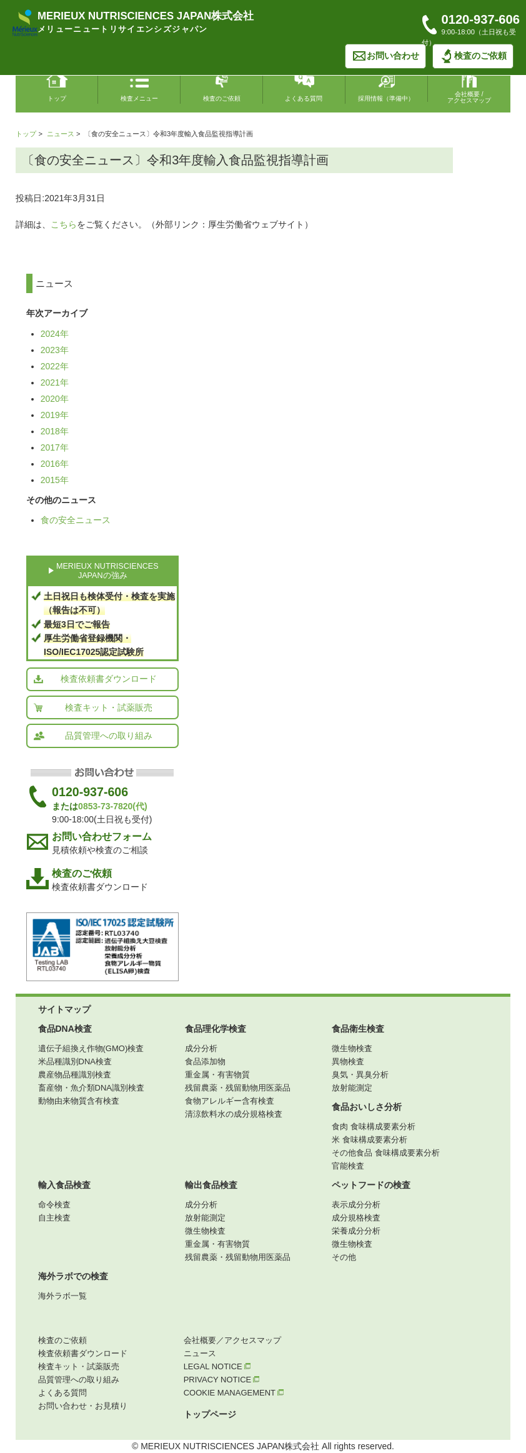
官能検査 (348, 1166)
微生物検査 (352, 1048)
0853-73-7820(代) (112, 806)
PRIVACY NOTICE (222, 1379)
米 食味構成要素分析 (369, 1139)
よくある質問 (62, 1392)
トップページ (210, 1414)
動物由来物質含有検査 (78, 1101)
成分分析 (201, 1048)
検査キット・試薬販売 (93, 707)
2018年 (55, 431)
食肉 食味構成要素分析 (373, 1126)
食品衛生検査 (358, 1029)
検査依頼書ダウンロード (95, 679)
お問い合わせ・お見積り (82, 1406)
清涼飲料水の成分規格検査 (233, 1114)
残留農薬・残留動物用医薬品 (237, 1087)
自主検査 (54, 1217)
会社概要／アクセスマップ (232, 1340)
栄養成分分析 (356, 1231)
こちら (64, 224)
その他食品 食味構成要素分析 (386, 1152)
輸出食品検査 (211, 1185)
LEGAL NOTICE (217, 1366)
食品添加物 (205, 1061)
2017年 (55, 447)
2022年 (55, 366)
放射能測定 (352, 1087)
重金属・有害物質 (217, 1074)
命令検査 (54, 1204)
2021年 (55, 382)
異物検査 (348, 1061)
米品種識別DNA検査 (75, 1061)
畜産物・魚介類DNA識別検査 (91, 1087)
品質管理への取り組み (93, 736)
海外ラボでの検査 (73, 1276)
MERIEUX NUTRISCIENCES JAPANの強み (107, 571)
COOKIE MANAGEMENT (234, 1392)
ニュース (60, 133)
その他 (344, 1257)
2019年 (55, 415)
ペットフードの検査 (371, 1185)
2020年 (55, 399)
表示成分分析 (356, 1204)
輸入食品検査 (64, 1185)
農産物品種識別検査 (74, 1074)
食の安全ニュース (76, 520)
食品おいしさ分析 (367, 1107)
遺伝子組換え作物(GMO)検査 (91, 1048)
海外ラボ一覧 (62, 1296)
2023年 (55, 350)
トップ (26, 133)
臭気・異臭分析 (360, 1074)
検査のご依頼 (473, 56)
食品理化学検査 (215, 1029)
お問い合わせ (385, 56)
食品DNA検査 (65, 1029)
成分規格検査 (356, 1217)
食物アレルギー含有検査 (229, 1101)
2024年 (55, 334)
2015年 (55, 480)
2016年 (55, 464)
